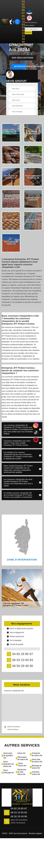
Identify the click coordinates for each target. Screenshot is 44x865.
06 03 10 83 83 (23, 22)
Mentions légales (35, 833)
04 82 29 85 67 (23, 7)
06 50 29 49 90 (23, 36)
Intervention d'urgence (20, 66)
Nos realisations (22, 58)
